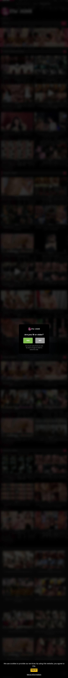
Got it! (34, 670)
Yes (28, 340)
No (40, 340)
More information (34, 674)
